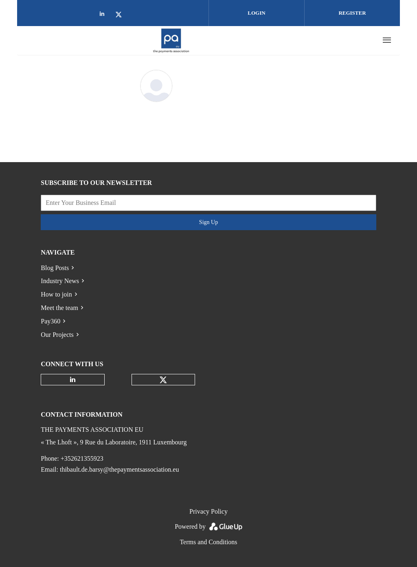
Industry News (60, 280)
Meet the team (59, 307)
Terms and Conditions (208, 541)
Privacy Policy (208, 511)
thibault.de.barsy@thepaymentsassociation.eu (119, 469)
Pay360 (50, 321)
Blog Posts (55, 267)
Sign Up (208, 222)
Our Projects (57, 334)
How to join (56, 294)
